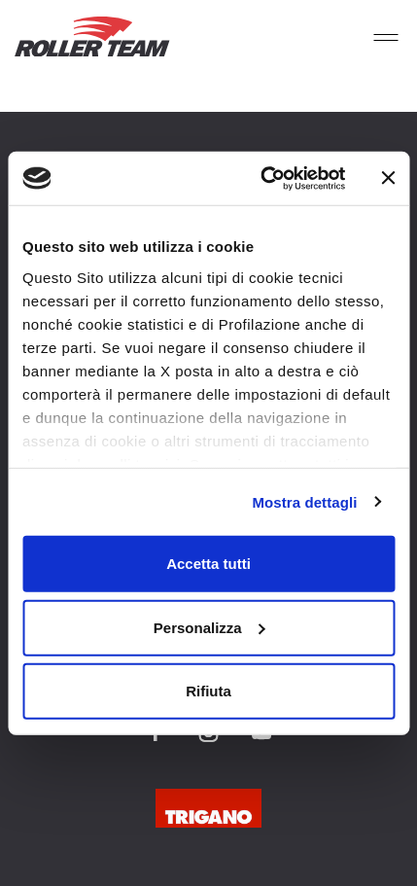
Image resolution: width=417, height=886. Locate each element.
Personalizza (209, 627)
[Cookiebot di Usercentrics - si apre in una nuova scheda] (262, 178)
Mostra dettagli (304, 501)
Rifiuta (208, 691)
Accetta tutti (208, 563)
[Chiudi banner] (388, 178)
